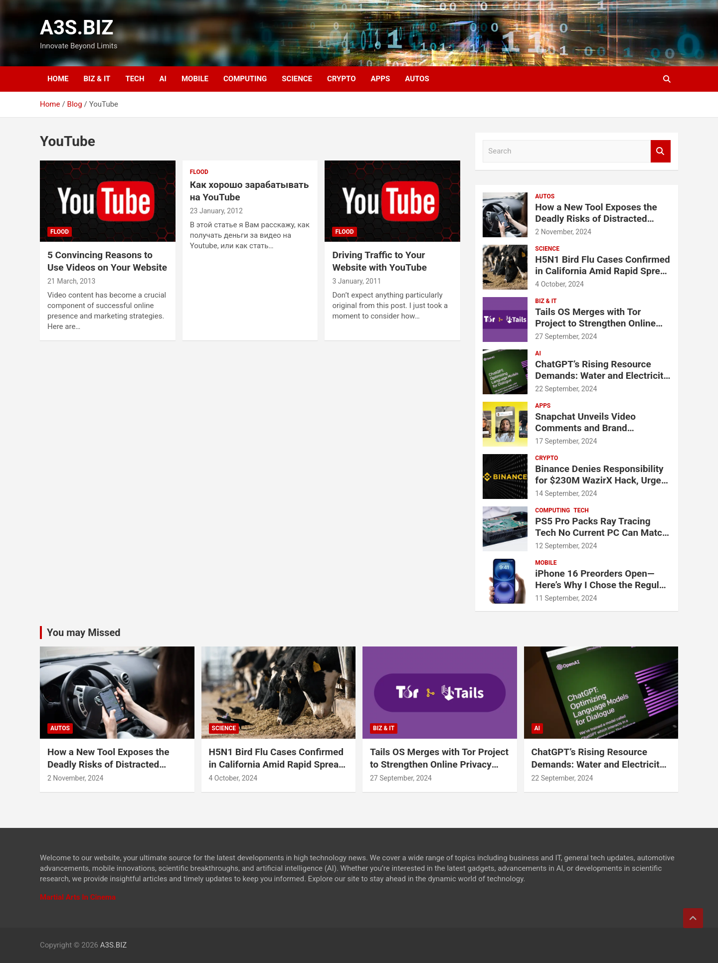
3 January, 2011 (356, 281)
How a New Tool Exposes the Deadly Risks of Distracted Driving (596, 218)
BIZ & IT (97, 78)
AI (163, 78)
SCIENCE (297, 78)
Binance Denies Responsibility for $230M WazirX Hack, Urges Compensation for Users (600, 480)
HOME (58, 78)
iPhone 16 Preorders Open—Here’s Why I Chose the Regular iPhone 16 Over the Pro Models (601, 585)
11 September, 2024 (566, 598)
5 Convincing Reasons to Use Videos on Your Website (107, 261)
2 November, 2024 (563, 232)
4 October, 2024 (559, 284)
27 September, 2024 (566, 336)
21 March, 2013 (71, 281)
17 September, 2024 (566, 441)
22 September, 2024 (566, 389)
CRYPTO (341, 78)
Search (661, 151)
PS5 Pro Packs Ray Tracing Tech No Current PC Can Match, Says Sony (602, 532)
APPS (380, 78)
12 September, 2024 (566, 546)
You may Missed (84, 633)
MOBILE (194, 78)
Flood (59, 231)
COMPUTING (245, 78)
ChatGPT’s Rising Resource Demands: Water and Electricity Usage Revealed (601, 375)
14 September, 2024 (566, 493)
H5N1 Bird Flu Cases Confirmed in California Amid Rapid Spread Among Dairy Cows (602, 271)
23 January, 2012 (216, 211)
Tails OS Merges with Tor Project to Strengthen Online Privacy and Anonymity (595, 323)
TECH (134, 78)
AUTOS (417, 78)
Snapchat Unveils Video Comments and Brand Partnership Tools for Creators (599, 428)
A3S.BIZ (77, 27)
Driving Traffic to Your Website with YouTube (379, 261)
